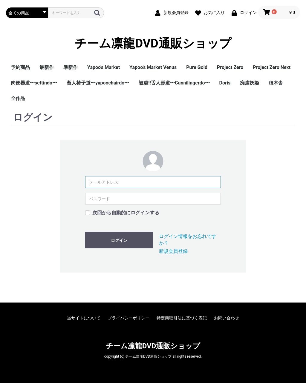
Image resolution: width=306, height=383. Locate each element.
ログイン (119, 240)
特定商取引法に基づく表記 (182, 318)
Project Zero (230, 67)
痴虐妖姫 (249, 83)
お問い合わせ (226, 318)
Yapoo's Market (103, 67)
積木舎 (276, 83)
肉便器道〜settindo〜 (34, 83)
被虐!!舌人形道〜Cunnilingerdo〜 (174, 83)
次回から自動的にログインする (125, 213)
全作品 (18, 98)
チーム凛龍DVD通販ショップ (153, 43)
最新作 (46, 67)
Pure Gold (196, 67)
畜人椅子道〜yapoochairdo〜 (98, 83)
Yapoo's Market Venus (153, 67)
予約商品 (20, 67)
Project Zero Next (271, 67)
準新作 (70, 67)
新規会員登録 (173, 251)
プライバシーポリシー (128, 318)
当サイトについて (83, 318)
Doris (225, 83)
